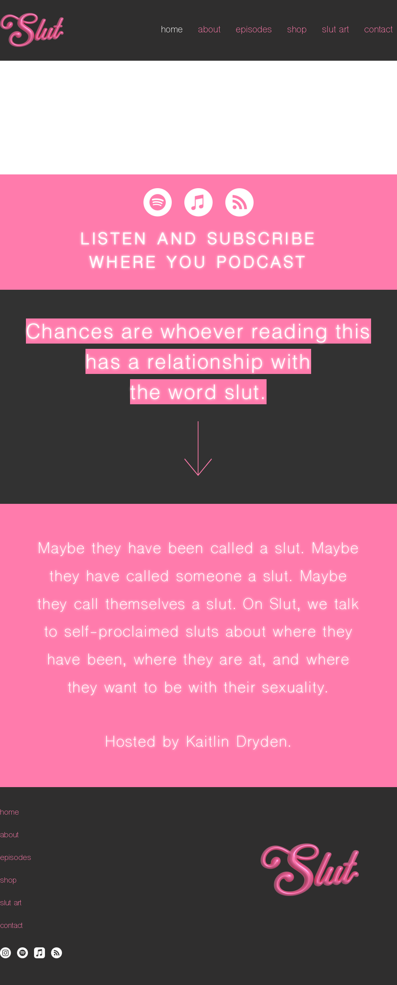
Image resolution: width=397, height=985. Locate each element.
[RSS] (239, 202)
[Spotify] (157, 202)
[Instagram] (5, 952)
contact (11, 926)
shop (8, 881)
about (9, 835)
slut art (10, 903)
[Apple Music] (198, 202)
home (9, 813)
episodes (15, 858)
